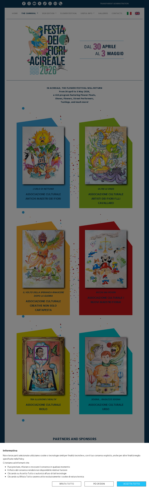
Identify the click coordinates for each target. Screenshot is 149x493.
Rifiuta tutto (67, 484)
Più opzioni (99, 484)
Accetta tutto (131, 484)
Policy (21, 459)
